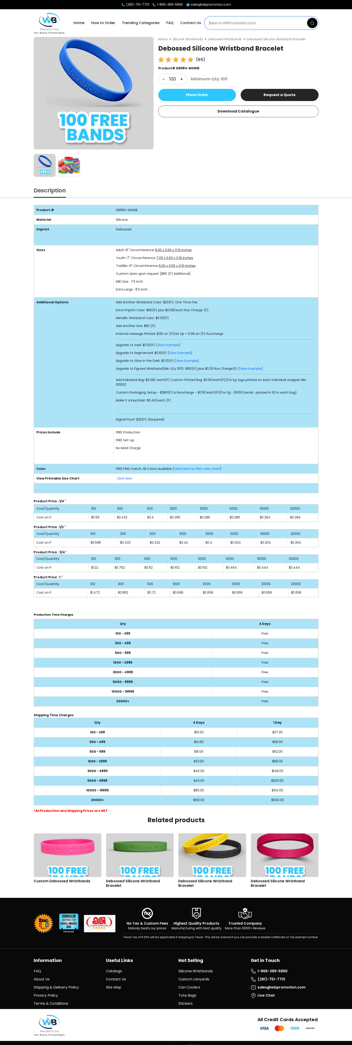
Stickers (185, 1003)
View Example (168, 345)
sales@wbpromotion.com (208, 4)
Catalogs (114, 971)
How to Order (103, 22)
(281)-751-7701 (135, 4)
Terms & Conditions (51, 1003)
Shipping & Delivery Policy (56, 987)
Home (79, 22)
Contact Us (190, 22)
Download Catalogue (238, 111)
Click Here (124, 478)
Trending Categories (141, 22)
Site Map (113, 987)
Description (50, 190)
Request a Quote (279, 94)
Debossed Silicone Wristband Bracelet (276, 39)
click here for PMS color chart (197, 468)
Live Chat (263, 995)
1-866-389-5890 (167, 4)
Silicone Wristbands (188, 39)
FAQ (170, 22)
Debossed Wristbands (225, 39)
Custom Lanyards (193, 979)
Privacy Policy (46, 995)
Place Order (197, 94)
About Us (42, 979)
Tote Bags (187, 995)
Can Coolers (189, 987)
